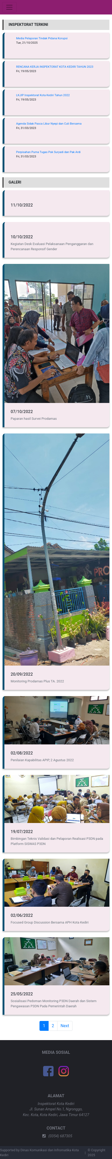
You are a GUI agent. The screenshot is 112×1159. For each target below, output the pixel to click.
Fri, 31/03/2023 (26, 128)
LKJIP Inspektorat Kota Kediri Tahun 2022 (43, 95)
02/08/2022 (22, 753)
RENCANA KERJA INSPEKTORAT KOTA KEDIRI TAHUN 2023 (54, 66)
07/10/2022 (22, 411)
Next (65, 1025)
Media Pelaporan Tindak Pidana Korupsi (42, 38)
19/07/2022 (22, 831)
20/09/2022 (22, 674)
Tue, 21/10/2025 (27, 42)
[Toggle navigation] (9, 7)
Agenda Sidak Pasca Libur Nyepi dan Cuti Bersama (49, 123)
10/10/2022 (22, 236)
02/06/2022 (22, 915)
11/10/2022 (22, 205)
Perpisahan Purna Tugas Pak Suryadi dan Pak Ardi (48, 152)
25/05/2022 (22, 994)
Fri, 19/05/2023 (26, 71)
